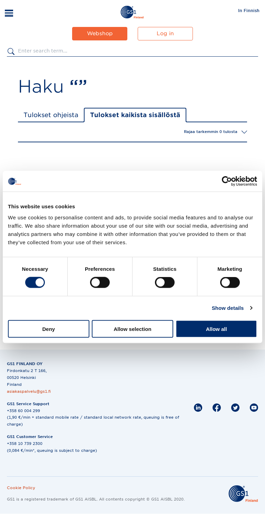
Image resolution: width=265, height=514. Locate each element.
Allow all (216, 329)
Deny (48, 329)
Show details (228, 308)
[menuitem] (248, 10)
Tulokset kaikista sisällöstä (135, 114)
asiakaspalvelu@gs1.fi (29, 391)
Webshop (100, 33)
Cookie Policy (21, 487)
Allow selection (132, 329)
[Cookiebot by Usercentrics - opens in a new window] (227, 181)
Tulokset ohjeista (50, 114)
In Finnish (248, 10)
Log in (165, 33)
